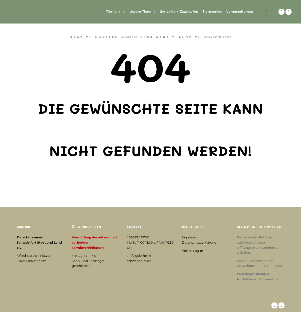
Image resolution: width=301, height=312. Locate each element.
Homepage (129, 37)
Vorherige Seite (217, 37)
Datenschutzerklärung (199, 242)
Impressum (191, 237)
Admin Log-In (192, 251)
